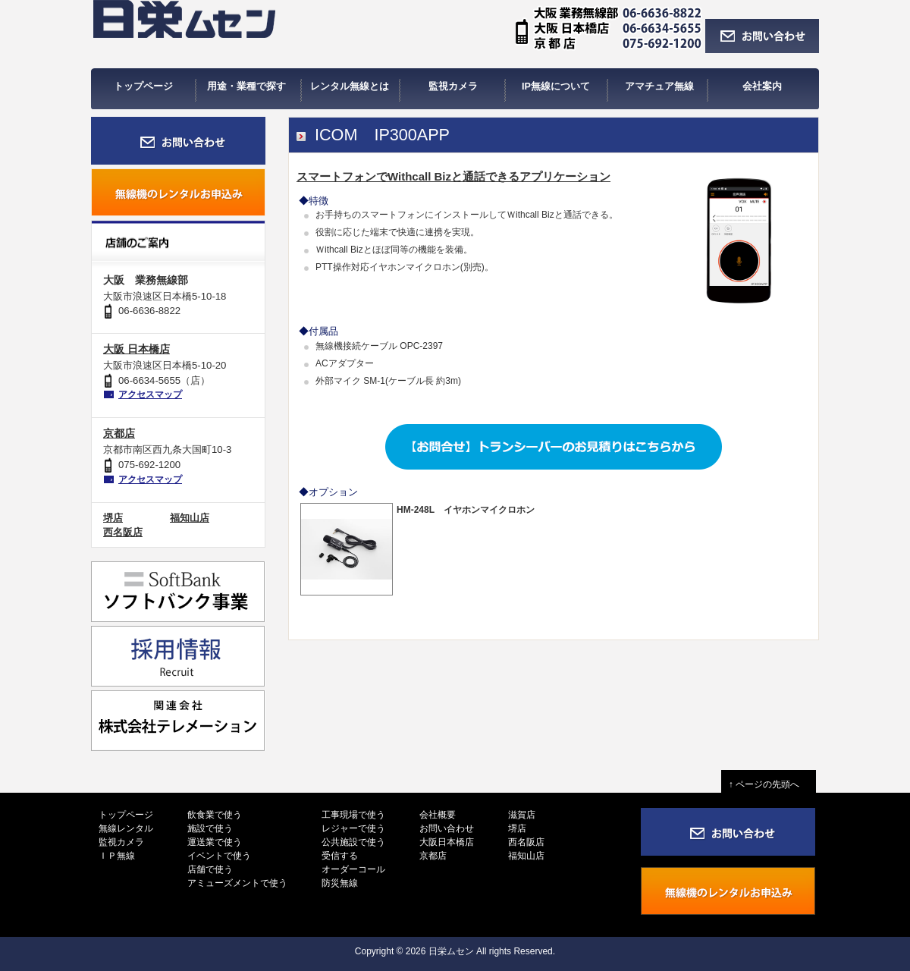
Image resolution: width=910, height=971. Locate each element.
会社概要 (437, 814)
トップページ (126, 814)
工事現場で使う (353, 814)
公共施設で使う (353, 842)
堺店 (113, 517)
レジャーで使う (353, 828)
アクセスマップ (150, 394)
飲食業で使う (214, 814)
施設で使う (210, 828)
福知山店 (189, 517)
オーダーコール (353, 869)
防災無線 (340, 883)
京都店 (119, 433)
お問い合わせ (446, 828)
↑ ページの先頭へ (768, 784)
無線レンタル (126, 828)
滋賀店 (521, 814)
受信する (340, 855)
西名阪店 (123, 532)
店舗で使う (210, 869)
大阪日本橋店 (446, 842)
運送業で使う (214, 842)
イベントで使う (219, 855)
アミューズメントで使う (237, 883)
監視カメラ (121, 842)
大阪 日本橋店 (136, 349)
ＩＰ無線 (117, 855)
